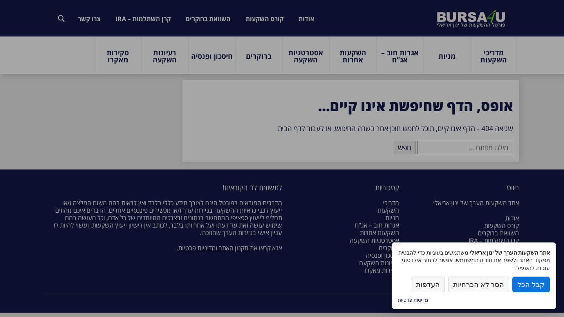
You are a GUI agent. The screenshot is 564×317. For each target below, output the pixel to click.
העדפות (428, 284)
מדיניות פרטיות (413, 300)
